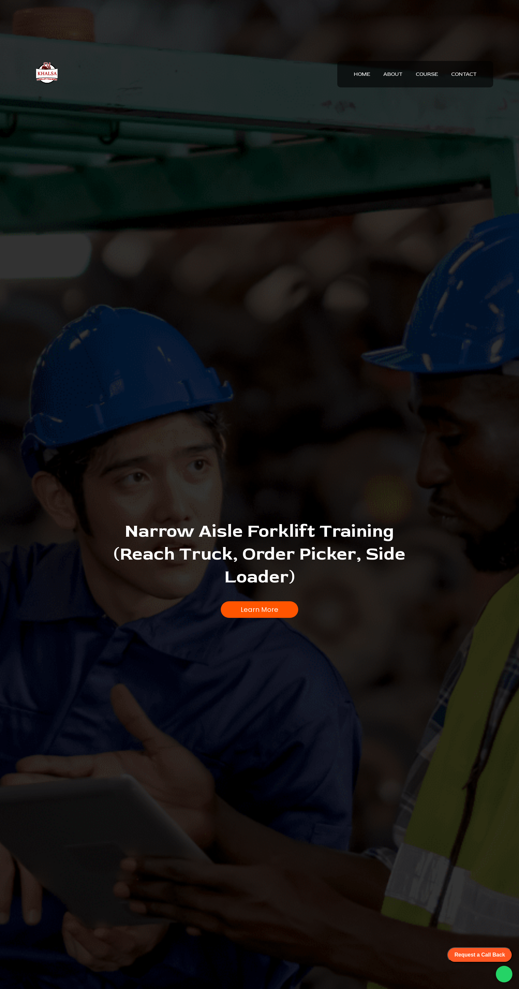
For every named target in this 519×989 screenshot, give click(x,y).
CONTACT (464, 74)
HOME (362, 74)
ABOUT (392, 74)
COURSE (427, 74)
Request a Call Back (479, 955)
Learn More (259, 607)
